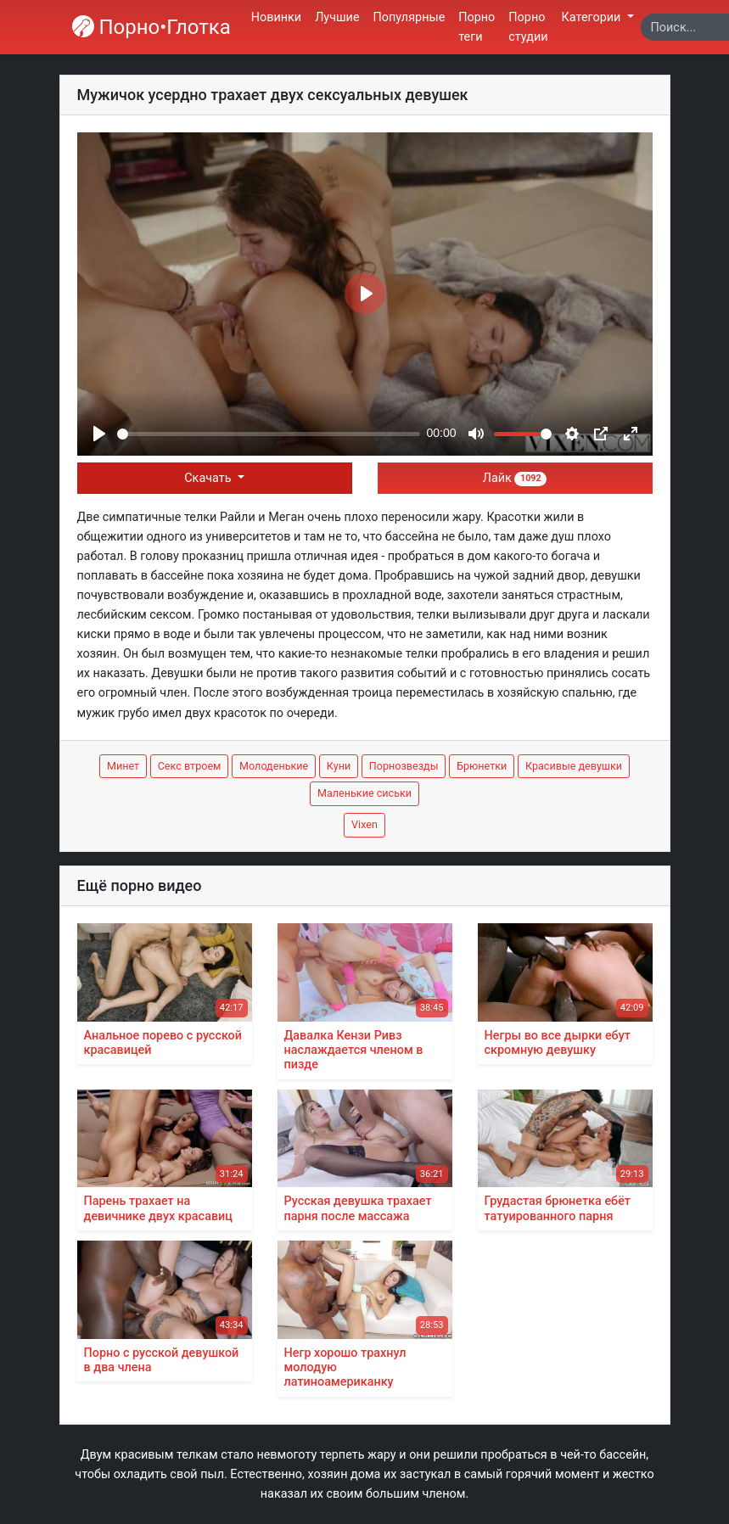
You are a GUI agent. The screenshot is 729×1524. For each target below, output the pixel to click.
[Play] (99, 433)
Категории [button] (593, 17)
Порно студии (527, 27)
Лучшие (337, 17)
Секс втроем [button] (190, 765)
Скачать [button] (209, 478)
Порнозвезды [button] (404, 765)
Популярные (409, 17)
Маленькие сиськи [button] (364, 793)
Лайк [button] (515, 478)
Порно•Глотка (151, 27)
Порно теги (476, 27)
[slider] (268, 434)
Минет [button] (123, 765)
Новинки (276, 17)
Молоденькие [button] (273, 765)
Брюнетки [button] (482, 765)
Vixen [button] (364, 824)
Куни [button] (338, 765)
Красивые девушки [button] (573, 765)
